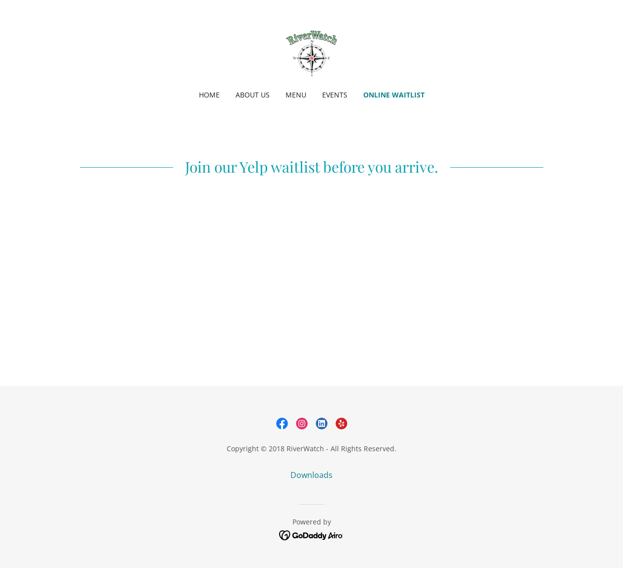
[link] (311, 51)
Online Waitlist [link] (394, 94)
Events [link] (334, 94)
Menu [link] (296, 94)
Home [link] (209, 94)
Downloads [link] (311, 475)
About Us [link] (253, 94)
